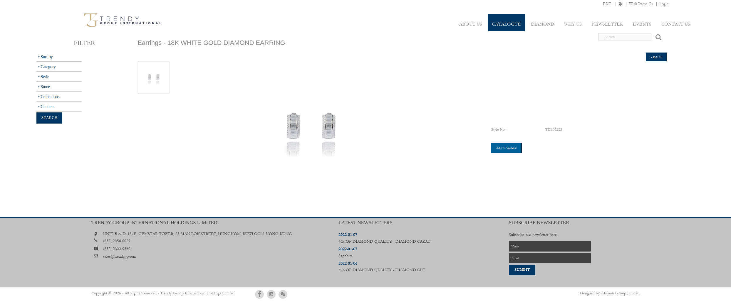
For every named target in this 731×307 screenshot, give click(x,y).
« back (656, 57)
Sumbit (522, 269)
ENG (607, 4)
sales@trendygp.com (119, 256)
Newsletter (607, 24)
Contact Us (675, 24)
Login (663, 4)
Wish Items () (641, 3)
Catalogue (506, 24)
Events (642, 24)
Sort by (47, 57)
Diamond (542, 24)
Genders (47, 106)
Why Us (573, 24)
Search (49, 118)
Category (48, 67)
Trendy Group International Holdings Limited (197, 293)
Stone (45, 87)
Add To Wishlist (506, 148)
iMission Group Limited (620, 293)
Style (45, 77)
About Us (470, 24)
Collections (50, 97)
